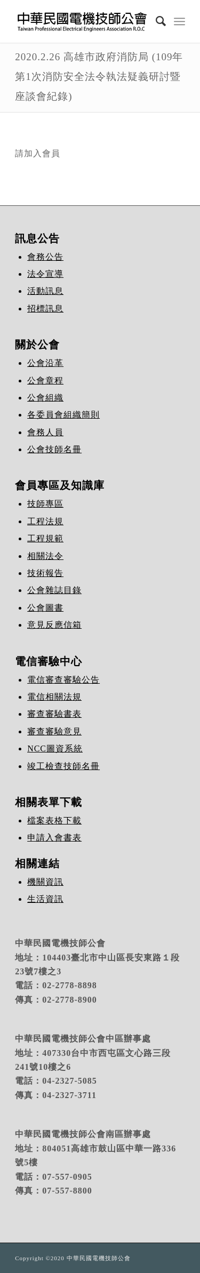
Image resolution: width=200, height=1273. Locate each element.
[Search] (155, 21)
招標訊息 (45, 308)
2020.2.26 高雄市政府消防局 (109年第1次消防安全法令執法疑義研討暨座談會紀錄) (99, 76)
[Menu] (179, 21)
